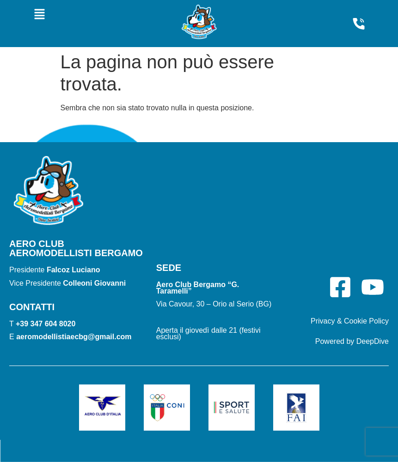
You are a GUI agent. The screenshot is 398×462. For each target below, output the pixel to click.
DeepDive (372, 341)
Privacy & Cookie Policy (350, 321)
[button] (40, 15)
